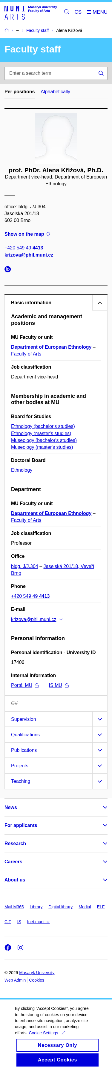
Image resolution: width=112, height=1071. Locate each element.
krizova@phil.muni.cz (28, 254)
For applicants (20, 825)
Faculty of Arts (26, 353)
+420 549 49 (23, 247)
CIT (7, 921)
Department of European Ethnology (51, 347)
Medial (85, 906)
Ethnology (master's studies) (41, 433)
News (10, 807)
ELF (101, 906)
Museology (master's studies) (42, 447)
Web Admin (15, 980)
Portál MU (25, 685)
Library (36, 906)
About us (14, 879)
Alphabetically (55, 91)
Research (15, 843)
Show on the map (27, 234)
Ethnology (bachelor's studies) (43, 426)
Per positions (19, 91)
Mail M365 (14, 906)
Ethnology (21, 470)
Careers (13, 861)
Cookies (36, 980)
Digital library (60, 906)
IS (19, 921)
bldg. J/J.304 (24, 566)
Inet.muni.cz (38, 921)
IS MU (58, 685)
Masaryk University (36, 972)
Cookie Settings (47, 1039)
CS (78, 12)
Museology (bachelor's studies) (44, 440)
